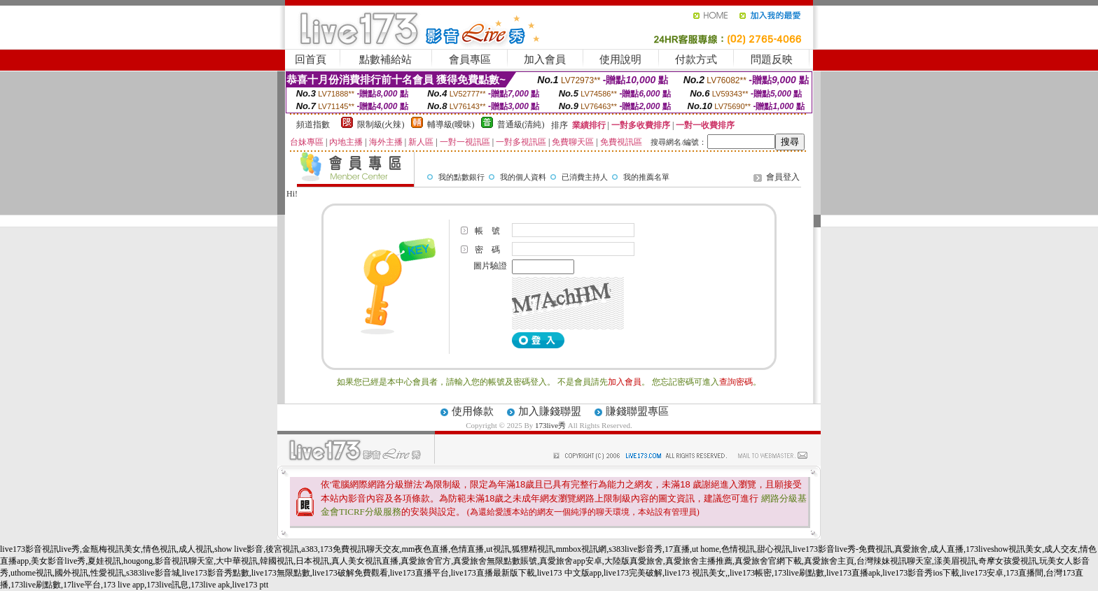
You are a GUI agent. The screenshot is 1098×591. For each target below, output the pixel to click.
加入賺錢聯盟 (549, 411)
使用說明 (620, 59)
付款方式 (696, 59)
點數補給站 (385, 59)
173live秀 (550, 425)
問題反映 (772, 59)
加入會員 (545, 59)
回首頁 (310, 59)
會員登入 (783, 177)
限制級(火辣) (381, 124)
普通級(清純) (521, 124)
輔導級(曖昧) (451, 124)
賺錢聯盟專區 (637, 411)
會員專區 (470, 59)
